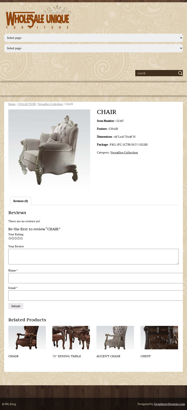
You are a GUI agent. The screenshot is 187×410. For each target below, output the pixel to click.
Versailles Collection (50, 104)
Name (13, 270)
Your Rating (15, 234)
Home (12, 104)
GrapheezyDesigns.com (169, 404)
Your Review (16, 246)
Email (13, 288)
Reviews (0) (20, 201)
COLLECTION (27, 104)
